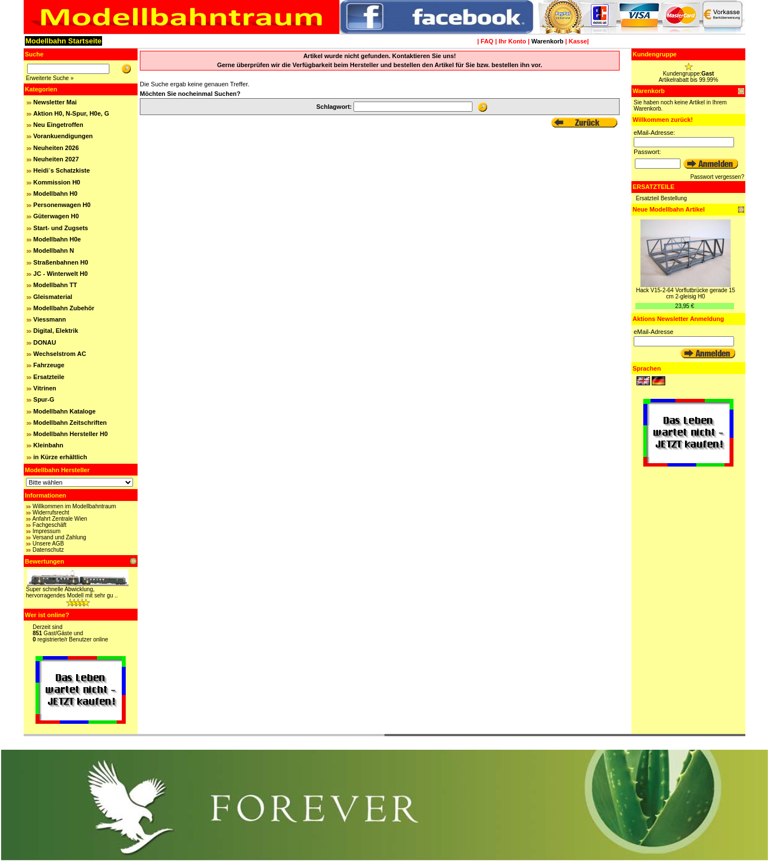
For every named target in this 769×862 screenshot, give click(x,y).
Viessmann (49, 319)
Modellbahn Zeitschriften (70, 422)
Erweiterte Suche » (50, 78)
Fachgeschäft (50, 525)
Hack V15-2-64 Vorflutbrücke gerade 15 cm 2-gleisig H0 (685, 293)
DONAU (44, 342)
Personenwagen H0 (61, 204)
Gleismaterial (52, 296)
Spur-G (43, 399)
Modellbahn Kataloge (64, 411)
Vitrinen (44, 388)
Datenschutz (48, 550)
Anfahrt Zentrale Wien (59, 519)
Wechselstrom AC (59, 353)
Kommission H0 (56, 182)
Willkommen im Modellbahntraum (74, 506)
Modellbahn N (53, 250)
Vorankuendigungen (63, 136)
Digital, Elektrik (55, 330)
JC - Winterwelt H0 (60, 273)
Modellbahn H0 (55, 193)
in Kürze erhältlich (60, 457)
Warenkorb (547, 41)
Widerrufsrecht (51, 512)
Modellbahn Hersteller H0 (70, 433)
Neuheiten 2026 (56, 147)
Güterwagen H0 (56, 216)
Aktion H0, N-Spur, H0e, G (71, 113)
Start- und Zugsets (60, 228)
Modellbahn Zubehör (63, 308)
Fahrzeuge (48, 365)
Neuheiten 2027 (56, 159)
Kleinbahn (48, 445)
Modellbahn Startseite (63, 41)
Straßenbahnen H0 (60, 262)
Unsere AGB (48, 543)
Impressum (46, 531)
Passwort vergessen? (717, 177)
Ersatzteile (48, 376)
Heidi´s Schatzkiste (61, 170)
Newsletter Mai (55, 102)
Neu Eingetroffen (58, 124)
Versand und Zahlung (59, 537)
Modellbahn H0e (57, 239)
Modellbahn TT (55, 285)
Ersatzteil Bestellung (661, 198)
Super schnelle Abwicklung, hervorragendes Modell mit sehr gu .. (72, 592)
